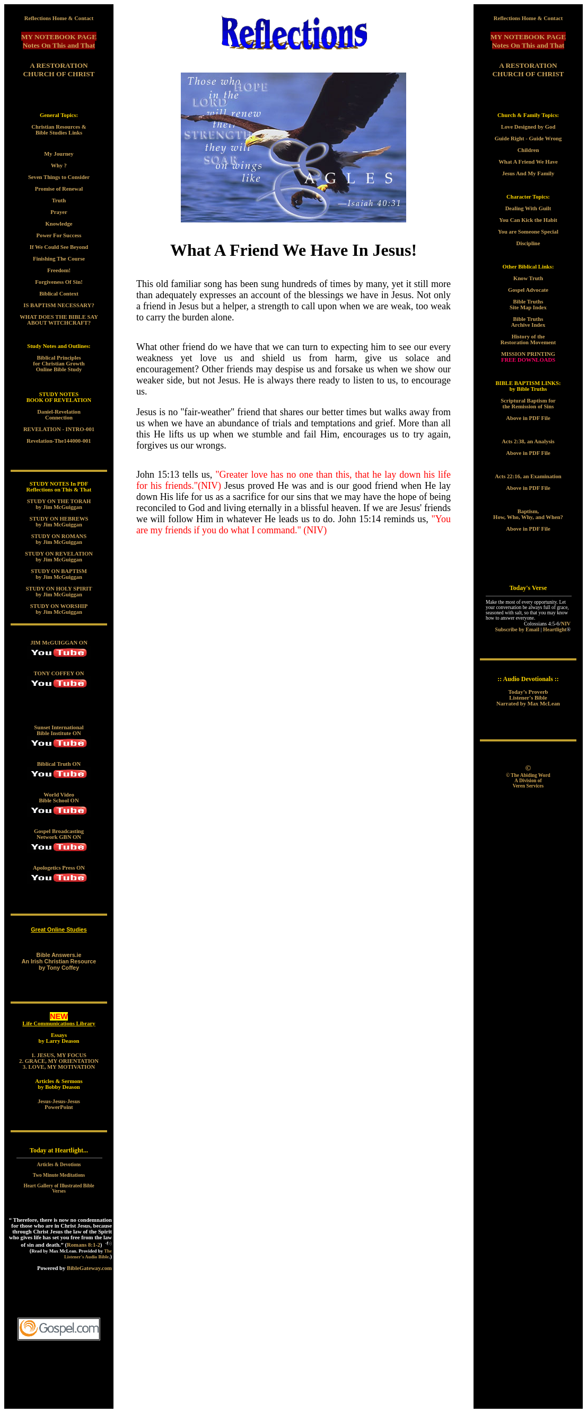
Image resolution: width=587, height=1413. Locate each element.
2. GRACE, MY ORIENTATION (59, 1061)
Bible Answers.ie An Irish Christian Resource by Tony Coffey (59, 961)
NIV (566, 624)
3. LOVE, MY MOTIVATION (59, 1067)
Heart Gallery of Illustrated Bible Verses (58, 1188)
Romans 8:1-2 (83, 1245)
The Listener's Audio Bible (88, 1253)
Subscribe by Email (517, 629)
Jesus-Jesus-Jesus (59, 1101)
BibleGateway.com (89, 1268)
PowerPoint (59, 1107)
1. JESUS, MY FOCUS (58, 1055)
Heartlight (554, 629)
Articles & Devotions (59, 1164)
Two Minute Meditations (59, 1175)
